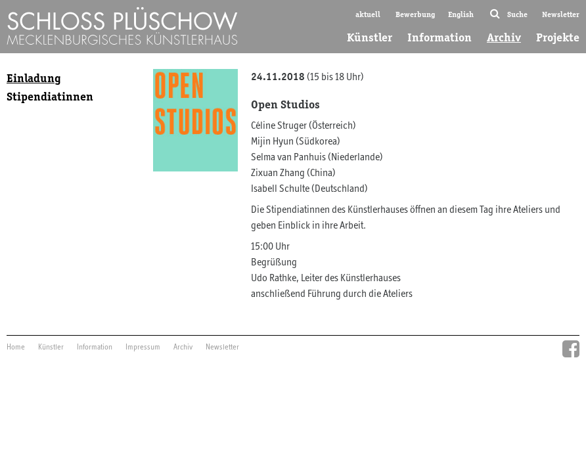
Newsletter (560, 14)
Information (439, 37)
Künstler (369, 37)
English (461, 14)
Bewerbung (415, 14)
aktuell (367, 14)
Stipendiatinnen (50, 96)
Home (16, 347)
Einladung (34, 78)
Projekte (557, 37)
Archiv (504, 37)
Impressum (142, 347)
